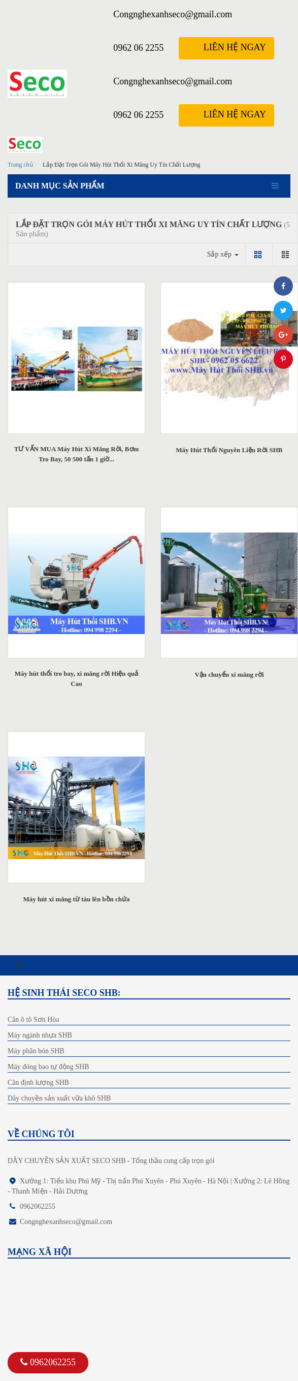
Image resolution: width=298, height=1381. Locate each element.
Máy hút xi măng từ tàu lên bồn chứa (76, 899)
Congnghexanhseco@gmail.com (172, 14)
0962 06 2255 (138, 48)
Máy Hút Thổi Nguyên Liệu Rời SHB (229, 450)
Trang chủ (20, 164)
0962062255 (48, 1362)
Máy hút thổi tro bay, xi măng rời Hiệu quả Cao (77, 678)
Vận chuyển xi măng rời (228, 674)
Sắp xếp (223, 254)
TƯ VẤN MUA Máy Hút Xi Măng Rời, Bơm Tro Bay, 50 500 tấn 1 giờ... (76, 454)
